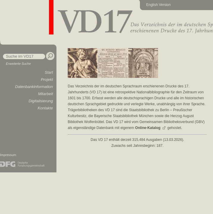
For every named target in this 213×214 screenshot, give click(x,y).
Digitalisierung (41, 101)
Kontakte (45, 108)
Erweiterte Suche (18, 63)
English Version (158, 5)
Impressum (8, 155)
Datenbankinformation (34, 86)
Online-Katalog (147, 128)
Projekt (47, 79)
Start (49, 72)
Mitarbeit (45, 94)
